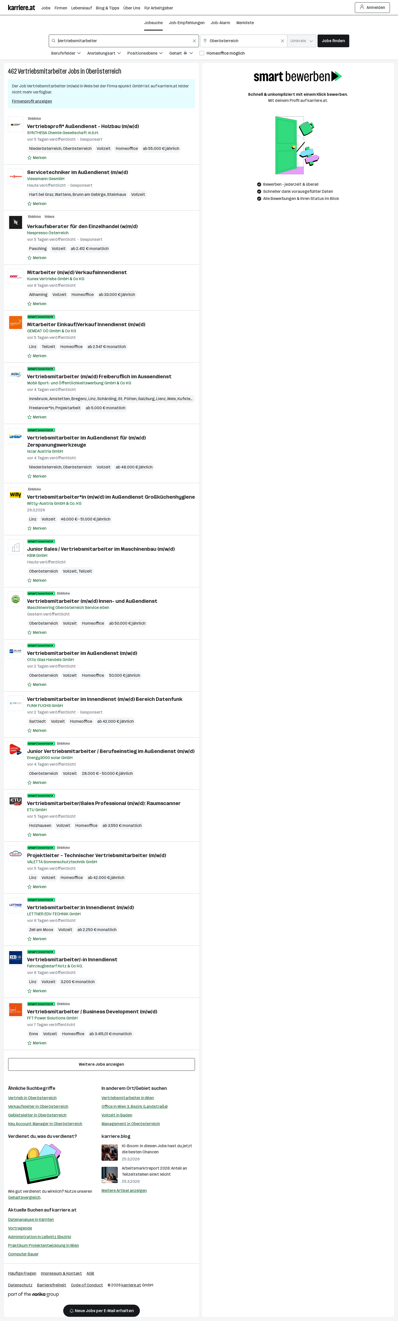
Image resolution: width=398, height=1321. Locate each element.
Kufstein (185, 398)
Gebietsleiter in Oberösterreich (37, 1115)
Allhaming (38, 294)
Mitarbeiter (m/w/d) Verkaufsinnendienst (77, 272)
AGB (90, 1273)
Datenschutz (20, 1285)
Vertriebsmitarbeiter (42, 71)
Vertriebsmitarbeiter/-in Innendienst (72, 959)
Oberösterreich (103, 71)
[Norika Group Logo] (33, 1295)
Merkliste (245, 22)
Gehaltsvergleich (24, 1197)
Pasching (38, 248)
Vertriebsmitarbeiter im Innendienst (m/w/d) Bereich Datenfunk (105, 699)
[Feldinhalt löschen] (194, 41)
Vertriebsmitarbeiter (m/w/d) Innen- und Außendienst (92, 601)
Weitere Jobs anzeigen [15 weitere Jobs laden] (101, 1064)
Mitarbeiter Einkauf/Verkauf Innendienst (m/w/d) (86, 324)
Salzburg (146, 398)
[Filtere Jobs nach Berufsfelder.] (69, 54)
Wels (171, 398)
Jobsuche (153, 22)
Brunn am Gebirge (89, 194)
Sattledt (37, 721)
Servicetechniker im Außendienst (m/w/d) (77, 172)
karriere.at (64, 1210)
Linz (33, 346)
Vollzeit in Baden (117, 1115)
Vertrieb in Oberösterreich (32, 1097)
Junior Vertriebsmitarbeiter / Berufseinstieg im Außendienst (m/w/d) (110, 751)
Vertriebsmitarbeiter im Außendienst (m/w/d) (82, 653)
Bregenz (79, 398)
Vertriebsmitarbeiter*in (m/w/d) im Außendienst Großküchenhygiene (111, 497)
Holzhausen (40, 825)
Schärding (107, 398)
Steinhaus (116, 194)
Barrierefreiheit (51, 1285)
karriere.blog (116, 1136)
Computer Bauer (23, 1254)
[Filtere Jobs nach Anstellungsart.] (107, 54)
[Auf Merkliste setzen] (36, 158)
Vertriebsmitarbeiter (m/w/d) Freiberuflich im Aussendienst (99, 376)
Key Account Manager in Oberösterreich (45, 1123)
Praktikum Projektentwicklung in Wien (43, 1245)
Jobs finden (333, 40)
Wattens (63, 194)
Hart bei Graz (41, 194)
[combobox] (124, 41)
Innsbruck (38, 398)
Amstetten (59, 398)
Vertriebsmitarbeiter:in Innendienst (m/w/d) (80, 907)
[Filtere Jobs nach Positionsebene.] (148, 54)
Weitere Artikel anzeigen (124, 1190)
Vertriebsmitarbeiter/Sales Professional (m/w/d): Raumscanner (104, 803)
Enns (33, 1033)
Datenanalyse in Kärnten (31, 1219)
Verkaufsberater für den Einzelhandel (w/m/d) (82, 226)
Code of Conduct (87, 1285)
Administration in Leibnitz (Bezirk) (39, 1236)
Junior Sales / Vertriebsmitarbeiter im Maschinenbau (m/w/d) (101, 549)
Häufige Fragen (22, 1273)
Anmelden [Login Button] (372, 8)
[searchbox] (124, 41)
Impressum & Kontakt (61, 1273)
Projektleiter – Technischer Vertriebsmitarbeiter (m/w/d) (96, 855)
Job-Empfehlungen (187, 22)
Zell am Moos (41, 929)
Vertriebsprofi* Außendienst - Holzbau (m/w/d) (83, 126)
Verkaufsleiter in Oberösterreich (38, 1106)
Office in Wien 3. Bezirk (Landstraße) (135, 1106)
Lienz (161, 398)
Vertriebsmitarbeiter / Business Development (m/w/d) (92, 1012)
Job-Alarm (220, 22)
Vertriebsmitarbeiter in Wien (128, 1097)
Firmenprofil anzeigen (32, 101)
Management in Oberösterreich (131, 1123)
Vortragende (20, 1228)
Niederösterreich (45, 148)
